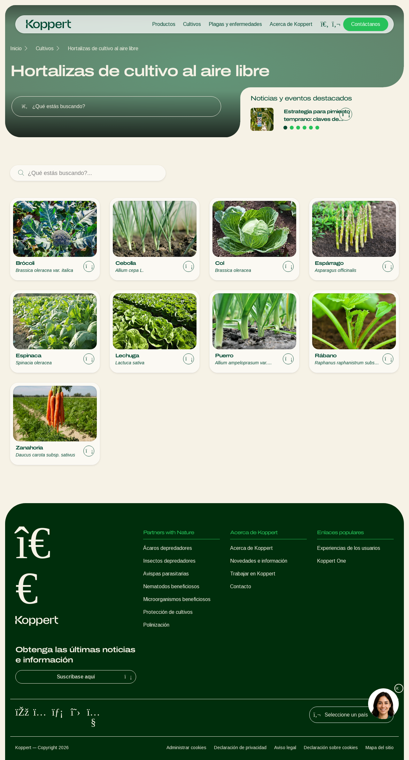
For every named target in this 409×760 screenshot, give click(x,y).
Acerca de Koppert (291, 24)
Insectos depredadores (169, 561)
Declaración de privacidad (240, 747)
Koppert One (331, 561)
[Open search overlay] (324, 24)
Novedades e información (258, 561)
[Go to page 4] (304, 128)
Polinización (156, 625)
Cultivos (192, 24)
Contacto (240, 586)
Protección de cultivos (168, 612)
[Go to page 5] (311, 128)
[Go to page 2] (292, 128)
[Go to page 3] (298, 128)
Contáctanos (365, 24)
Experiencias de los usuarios (348, 548)
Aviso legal (285, 747)
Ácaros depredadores (167, 548)
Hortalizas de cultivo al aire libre (103, 48)
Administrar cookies (186, 747)
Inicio (16, 48)
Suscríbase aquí (95, 677)
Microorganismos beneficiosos (177, 599)
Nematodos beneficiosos (171, 586)
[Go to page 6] (317, 128)
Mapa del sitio (380, 747)
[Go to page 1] (285, 128)
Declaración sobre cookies (331, 747)
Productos (163, 24)
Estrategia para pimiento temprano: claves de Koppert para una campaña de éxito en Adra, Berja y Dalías (317, 116)
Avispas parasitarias (166, 573)
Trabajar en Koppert (252, 573)
